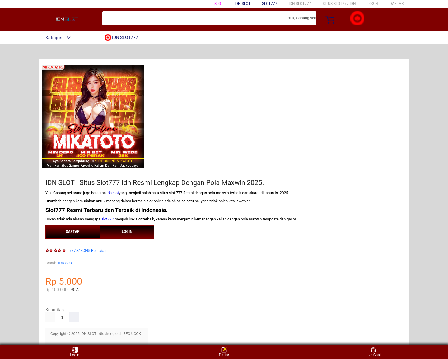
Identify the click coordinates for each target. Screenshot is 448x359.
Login (74, 352)
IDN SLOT (66, 263)
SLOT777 (269, 4)
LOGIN (372, 4)
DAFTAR (397, 4)
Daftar (224, 352)
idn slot (113, 193)
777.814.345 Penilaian (87, 251)
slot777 (107, 219)
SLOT (218, 4)
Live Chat (373, 352)
